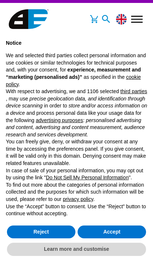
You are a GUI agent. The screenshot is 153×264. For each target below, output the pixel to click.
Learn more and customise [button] (76, 249)
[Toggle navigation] (106, 19)
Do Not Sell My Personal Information (87, 177)
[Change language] (121, 19)
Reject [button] (41, 232)
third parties (133, 91)
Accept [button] (111, 232)
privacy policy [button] (78, 199)
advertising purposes (59, 120)
